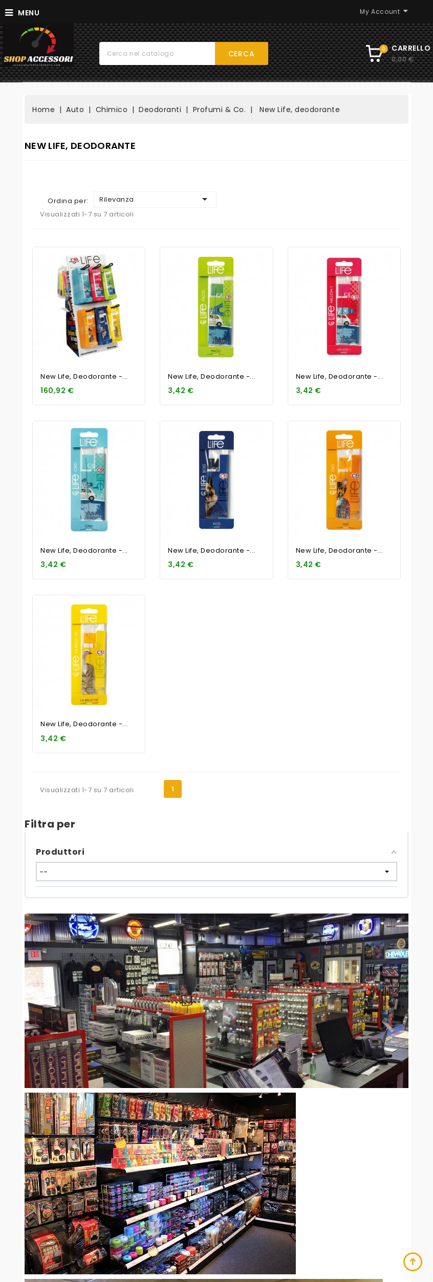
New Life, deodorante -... (84, 376)
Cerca (241, 54)
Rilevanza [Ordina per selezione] (155, 199)
